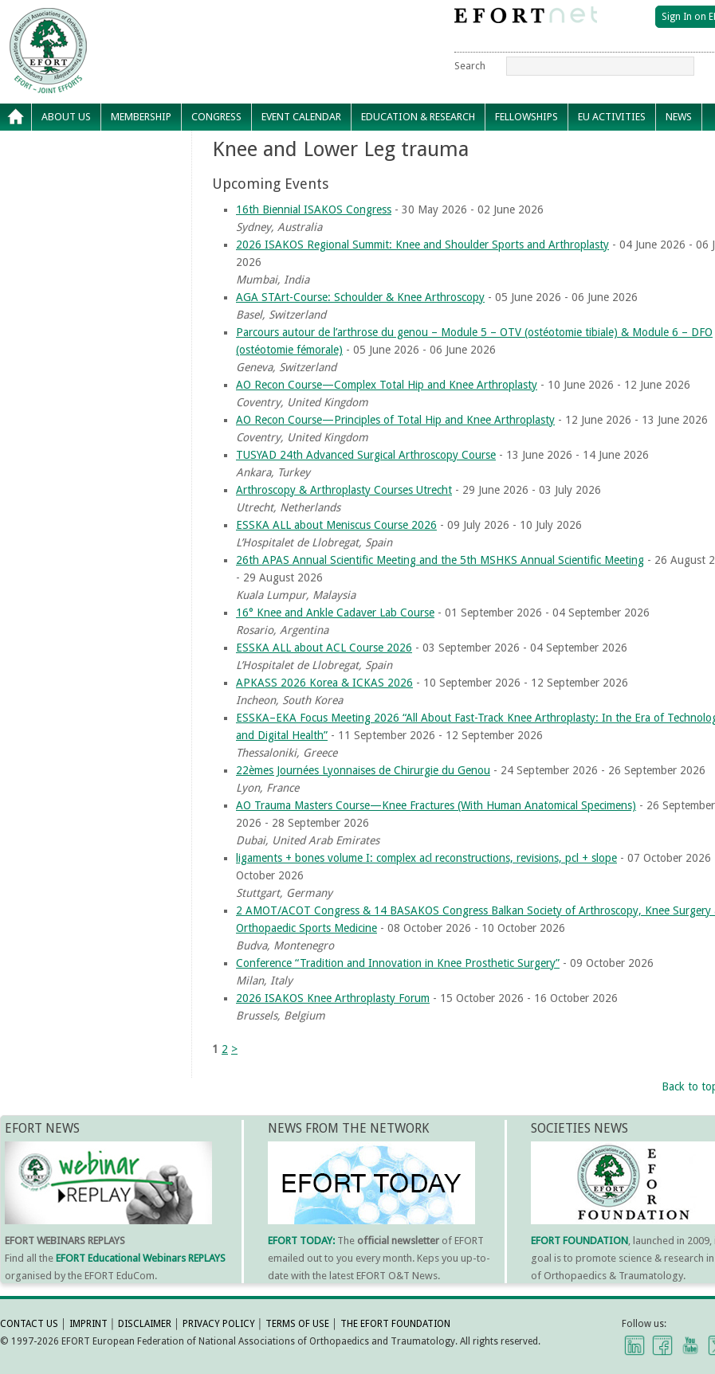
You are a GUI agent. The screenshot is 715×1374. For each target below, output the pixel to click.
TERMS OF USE (297, 1323)
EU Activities (612, 117)
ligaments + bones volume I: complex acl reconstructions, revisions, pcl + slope (426, 857)
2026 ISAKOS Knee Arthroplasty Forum (333, 998)
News (679, 117)
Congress (216, 117)
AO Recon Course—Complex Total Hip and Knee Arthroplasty (386, 384)
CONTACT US (29, 1323)
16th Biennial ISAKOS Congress (313, 209)
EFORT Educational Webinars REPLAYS (141, 1258)
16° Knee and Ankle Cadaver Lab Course (335, 612)
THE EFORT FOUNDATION (395, 1323)
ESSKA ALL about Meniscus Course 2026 (336, 525)
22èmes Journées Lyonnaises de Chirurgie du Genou (363, 770)
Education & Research (418, 117)
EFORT (139, 19)
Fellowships (526, 117)
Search (469, 66)
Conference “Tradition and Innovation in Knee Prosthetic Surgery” (398, 963)
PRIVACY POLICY (219, 1323)
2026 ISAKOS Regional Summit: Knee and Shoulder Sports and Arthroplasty (422, 244)
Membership (141, 117)
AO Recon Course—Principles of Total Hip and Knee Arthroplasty (395, 419)
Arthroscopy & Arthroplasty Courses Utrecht (344, 489)
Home (16, 117)
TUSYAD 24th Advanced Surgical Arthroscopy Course (366, 454)
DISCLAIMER (144, 1323)
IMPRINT (88, 1323)
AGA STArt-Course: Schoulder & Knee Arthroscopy (360, 297)
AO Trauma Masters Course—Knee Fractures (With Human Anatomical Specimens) (436, 805)
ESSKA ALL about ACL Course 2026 (324, 647)
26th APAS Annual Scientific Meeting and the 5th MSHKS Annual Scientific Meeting (440, 560)
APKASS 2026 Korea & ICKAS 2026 (324, 682)
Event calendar (301, 117)
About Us (66, 117)
